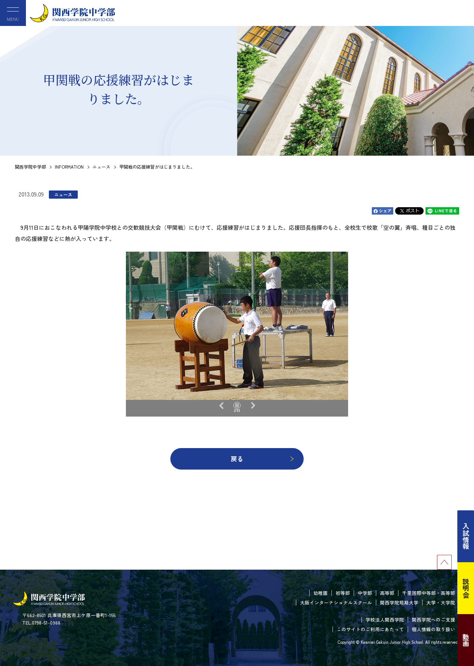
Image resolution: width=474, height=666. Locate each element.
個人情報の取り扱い (433, 629)
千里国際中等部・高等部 (428, 592)
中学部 (365, 592)
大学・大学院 (440, 602)
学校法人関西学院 (384, 619)
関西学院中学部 (30, 166)
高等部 (387, 592)
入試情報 (466, 536)
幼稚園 (320, 592)
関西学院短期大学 (399, 602)
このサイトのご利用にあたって (370, 629)
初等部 (343, 592)
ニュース (101, 166)
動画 (466, 640)
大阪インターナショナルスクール (336, 602)
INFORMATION (69, 166)
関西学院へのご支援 (433, 619)
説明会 (466, 588)
